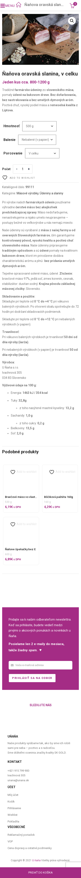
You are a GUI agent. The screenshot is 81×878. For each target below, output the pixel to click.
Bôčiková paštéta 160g (58, 497)
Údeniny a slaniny (51, 193)
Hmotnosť (11, 126)
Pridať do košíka (40, 872)
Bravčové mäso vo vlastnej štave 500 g (29, 497)
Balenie (9, 140)
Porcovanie (12, 153)
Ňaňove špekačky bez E (20, 549)
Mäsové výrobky (27, 193)
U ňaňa (36, 860)
